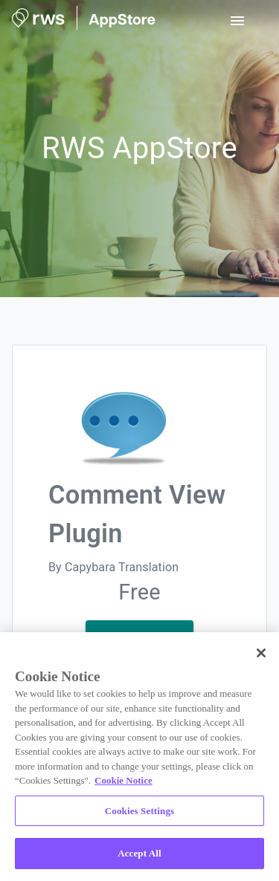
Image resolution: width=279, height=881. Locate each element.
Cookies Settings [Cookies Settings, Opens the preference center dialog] (139, 810)
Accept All (139, 853)
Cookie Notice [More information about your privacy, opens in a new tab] (123, 780)
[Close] (261, 653)
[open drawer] (237, 21)
